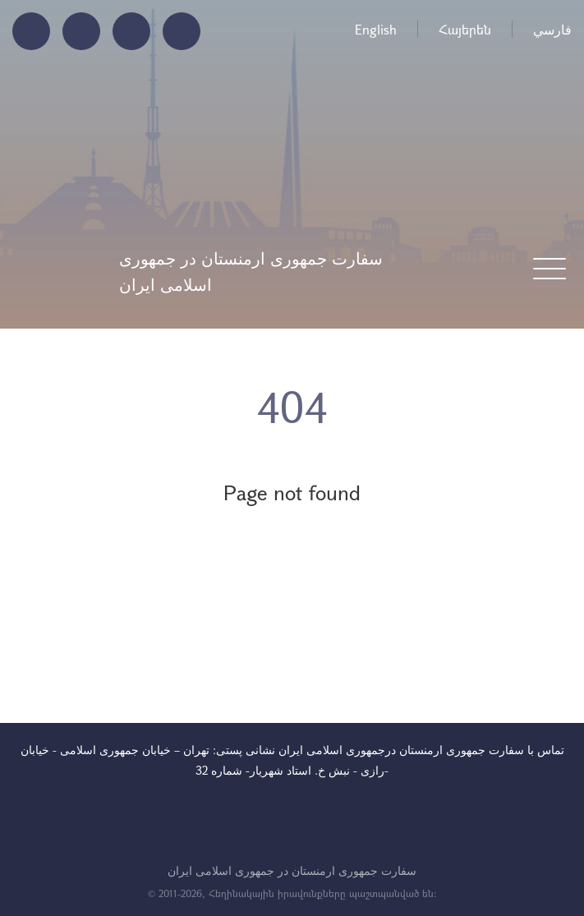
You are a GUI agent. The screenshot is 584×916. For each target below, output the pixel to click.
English (376, 29)
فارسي (552, 29)
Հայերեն (465, 29)
